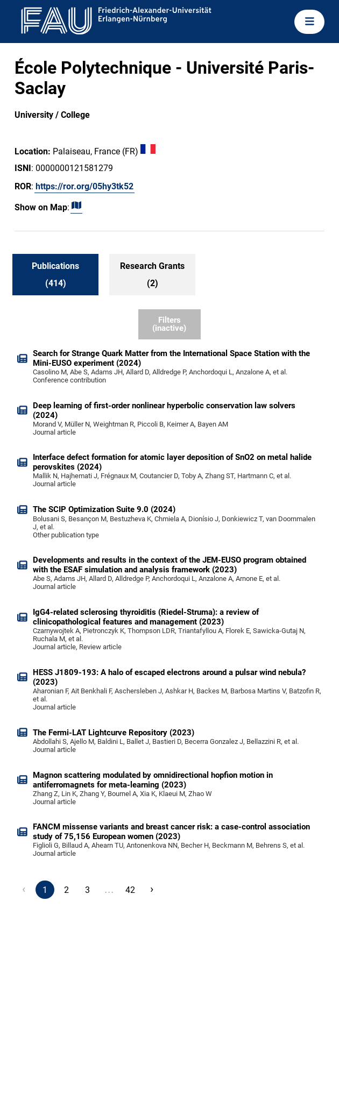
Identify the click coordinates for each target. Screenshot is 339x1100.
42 (130, 890)
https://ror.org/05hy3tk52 (84, 186)
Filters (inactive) (169, 324)
